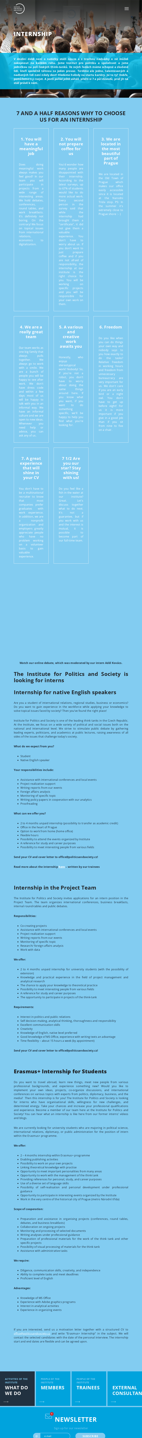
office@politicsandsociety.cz (32, 1333)
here (62, 867)
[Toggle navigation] (126, 9)
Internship (33, 34)
